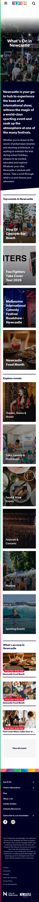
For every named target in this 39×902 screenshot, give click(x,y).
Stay (5, 793)
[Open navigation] (5, 3)
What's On (8, 799)
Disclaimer (7, 871)
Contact (5, 868)
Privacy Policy (7, 881)
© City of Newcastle (10, 884)
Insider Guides (9, 804)
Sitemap (6, 874)
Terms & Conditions (10, 878)
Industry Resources (12, 809)
